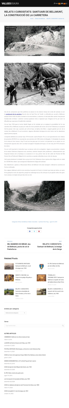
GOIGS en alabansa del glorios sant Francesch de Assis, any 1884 (21, 385)
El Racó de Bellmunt (11, 27)
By (43, 221)
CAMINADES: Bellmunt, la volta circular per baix (17, 337)
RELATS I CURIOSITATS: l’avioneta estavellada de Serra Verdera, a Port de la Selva (22, 292)
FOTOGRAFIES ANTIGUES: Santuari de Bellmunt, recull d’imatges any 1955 (23, 266)
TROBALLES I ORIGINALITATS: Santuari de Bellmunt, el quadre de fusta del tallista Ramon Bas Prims (56, 278)
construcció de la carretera (14, 114)
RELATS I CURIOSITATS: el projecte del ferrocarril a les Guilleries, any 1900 (55, 291)
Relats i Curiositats (10, 30)
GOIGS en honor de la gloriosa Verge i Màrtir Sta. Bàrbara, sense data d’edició (25, 355)
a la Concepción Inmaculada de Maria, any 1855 (17, 379)
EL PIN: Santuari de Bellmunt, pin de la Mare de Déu (56, 265)
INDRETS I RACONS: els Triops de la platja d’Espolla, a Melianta (23, 277)
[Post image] (9, 266)
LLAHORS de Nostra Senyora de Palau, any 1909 (17, 343)
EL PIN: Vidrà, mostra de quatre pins (13, 373)
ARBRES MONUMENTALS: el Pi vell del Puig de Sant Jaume (20, 361)
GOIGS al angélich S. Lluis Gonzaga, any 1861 (16, 391)
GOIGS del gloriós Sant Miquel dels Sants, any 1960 (18, 367)
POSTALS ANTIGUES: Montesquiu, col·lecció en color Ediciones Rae (22, 349)
